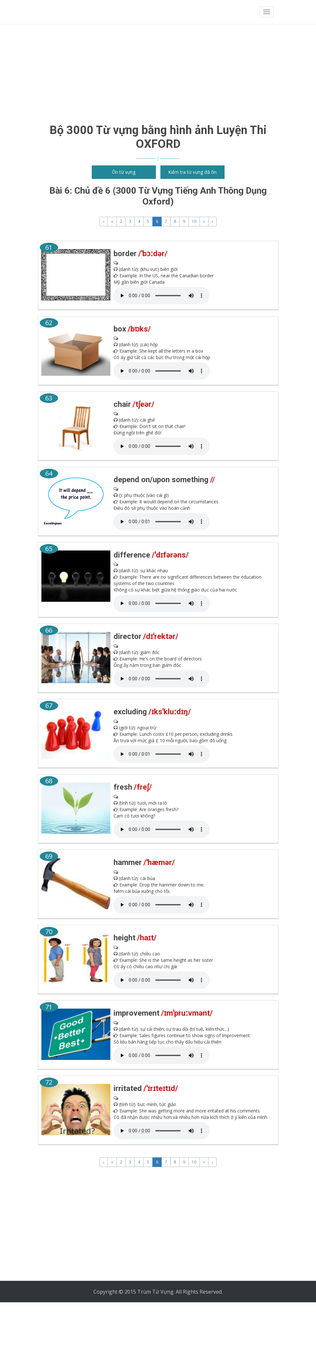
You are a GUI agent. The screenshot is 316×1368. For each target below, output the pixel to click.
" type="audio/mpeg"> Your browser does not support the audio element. (162, 295)
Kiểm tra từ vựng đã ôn (192, 172)
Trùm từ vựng (66, 12)
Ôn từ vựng (123, 172)
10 (194, 221)
